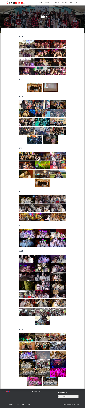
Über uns (47, 2)
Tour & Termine (55, 2)
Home (40, 2)
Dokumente (10, 404)
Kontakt (71, 2)
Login (23, 404)
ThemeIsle (76, 404)
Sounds (17, 404)
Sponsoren (64, 2)
